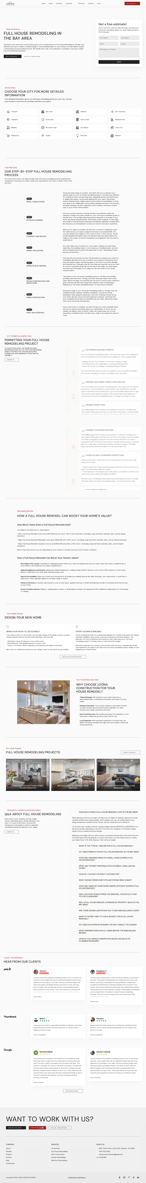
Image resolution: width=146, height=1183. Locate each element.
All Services (55, 1148)
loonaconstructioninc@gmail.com (111, 1154)
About (8, 1148)
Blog (7, 1160)
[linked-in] (138, 1177)
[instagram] (124, 1177)
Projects (9, 1154)
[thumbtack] (129, 1177)
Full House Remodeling (59, 1151)
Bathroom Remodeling (59, 1160)
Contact (9, 1157)
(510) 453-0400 (104, 1151)
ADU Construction (58, 1154)
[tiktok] (133, 1177)
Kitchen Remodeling (58, 1157)
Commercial (10, 1163)
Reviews (9, 1151)
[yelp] (119, 1177)
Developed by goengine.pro (76, 1177)
